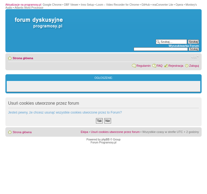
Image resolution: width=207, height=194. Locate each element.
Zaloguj (194, 65)
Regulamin (143, 65)
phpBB (105, 139)
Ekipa (84, 131)
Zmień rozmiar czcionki (195, 57)
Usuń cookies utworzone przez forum (115, 131)
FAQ (160, 65)
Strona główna (23, 58)
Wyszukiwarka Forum (184, 45)
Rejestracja (175, 65)
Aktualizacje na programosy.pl (23, 4)
